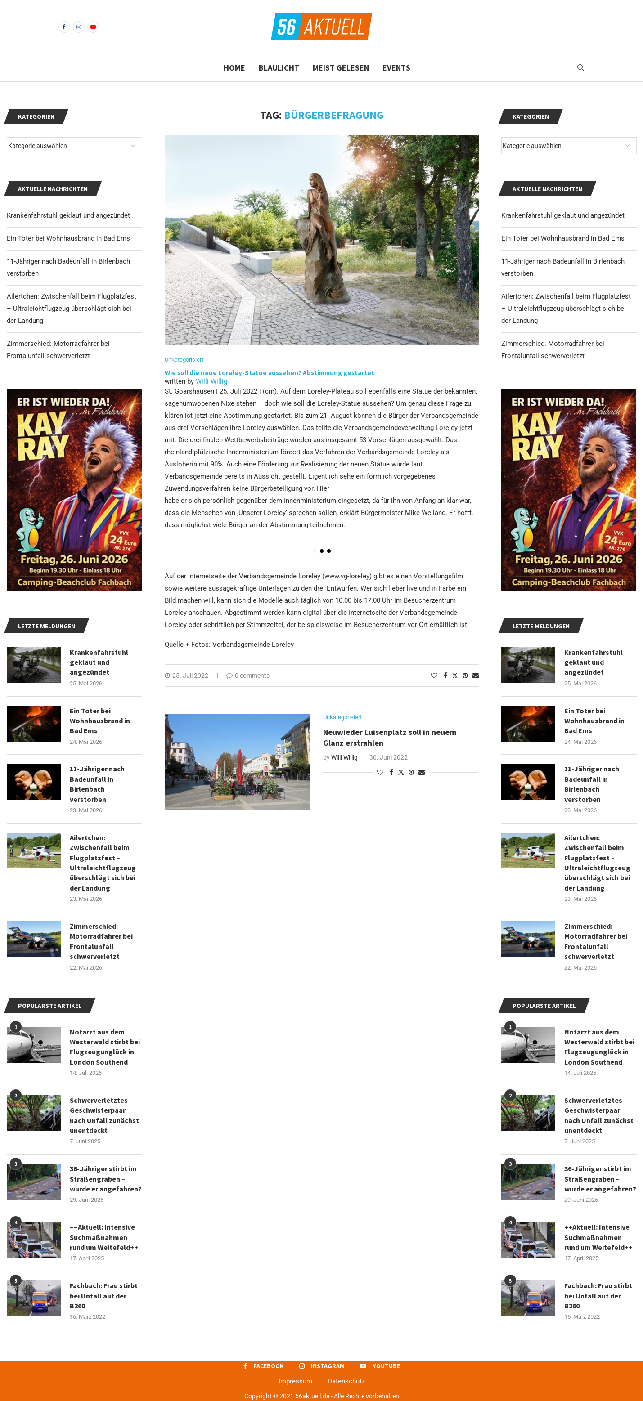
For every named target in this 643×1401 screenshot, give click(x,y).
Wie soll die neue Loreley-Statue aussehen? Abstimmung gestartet (269, 372)
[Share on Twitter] (455, 675)
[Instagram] (79, 27)
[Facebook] (64, 27)
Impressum (295, 1381)
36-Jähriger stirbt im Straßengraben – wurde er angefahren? (600, 1178)
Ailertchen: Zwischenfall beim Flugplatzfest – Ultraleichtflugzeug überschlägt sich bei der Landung (566, 308)
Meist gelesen (341, 68)
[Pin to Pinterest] (465, 675)
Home (234, 68)
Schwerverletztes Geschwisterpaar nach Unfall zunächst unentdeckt (599, 1115)
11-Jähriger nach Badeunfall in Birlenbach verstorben (591, 783)
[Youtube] (93, 27)
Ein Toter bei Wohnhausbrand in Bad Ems (563, 238)
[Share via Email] (475, 675)
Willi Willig (211, 381)
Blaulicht (279, 68)
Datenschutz (346, 1381)
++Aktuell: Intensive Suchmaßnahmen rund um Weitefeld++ (598, 1237)
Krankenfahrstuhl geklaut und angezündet (563, 215)
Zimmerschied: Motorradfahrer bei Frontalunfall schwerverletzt (595, 941)
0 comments (248, 675)
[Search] (580, 68)
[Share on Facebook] (445, 675)
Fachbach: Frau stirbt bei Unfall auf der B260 (598, 1295)
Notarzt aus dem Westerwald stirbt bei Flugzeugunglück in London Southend (599, 1046)
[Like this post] (434, 675)
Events (396, 68)
